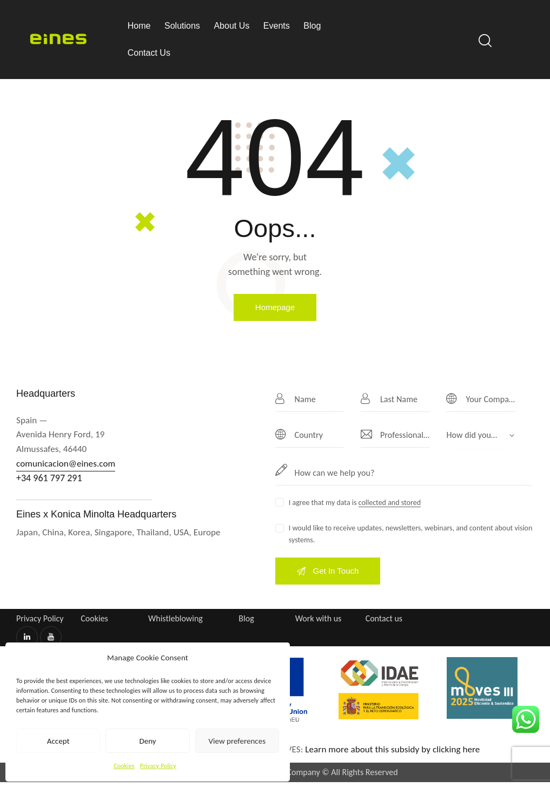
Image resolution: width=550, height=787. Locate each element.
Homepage (275, 307)
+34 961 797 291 (49, 478)
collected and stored (390, 503)
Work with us (318, 618)
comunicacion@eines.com (65, 463)
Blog (246, 618)
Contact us (384, 618)
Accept (58, 741)
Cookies (124, 766)
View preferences (237, 741)
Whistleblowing (175, 618)
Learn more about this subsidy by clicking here (393, 749)
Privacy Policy (158, 766)
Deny (147, 741)
